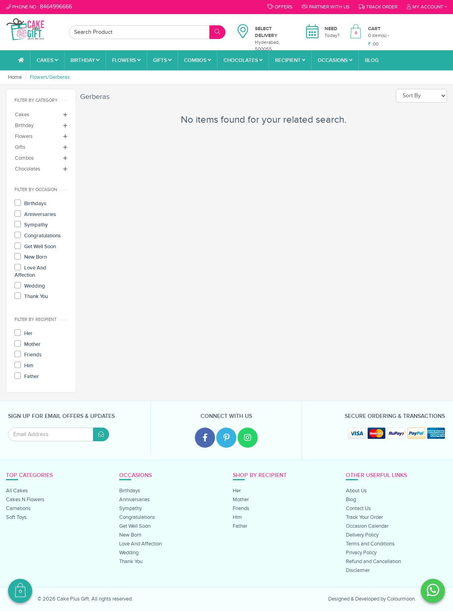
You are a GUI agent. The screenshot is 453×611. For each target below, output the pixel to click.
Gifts (162, 60)
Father (26, 376)
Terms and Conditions (370, 544)
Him (23, 365)
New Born (30, 256)
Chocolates (243, 60)
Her (23, 333)
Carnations (18, 508)
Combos (197, 60)
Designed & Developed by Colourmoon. (372, 599)
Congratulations (37, 235)
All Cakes (17, 491)
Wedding (29, 285)
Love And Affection (30, 271)
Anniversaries (35, 214)
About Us (356, 491)
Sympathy (31, 224)
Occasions (335, 60)
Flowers (126, 60)
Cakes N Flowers (25, 499)
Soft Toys (16, 517)
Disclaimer (358, 570)
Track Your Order (364, 517)
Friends (27, 354)
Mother (27, 344)
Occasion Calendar (367, 526)
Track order (378, 7)
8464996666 (56, 7)
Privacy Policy (361, 552)
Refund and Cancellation (373, 561)
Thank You (31, 296)
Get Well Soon (35, 246)
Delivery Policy (362, 535)
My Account (427, 7)
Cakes (47, 60)
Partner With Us (326, 7)
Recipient (290, 60)
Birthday (84, 60)
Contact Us (358, 508)
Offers (279, 7)
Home (15, 77)
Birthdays (30, 203)
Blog (372, 60)
